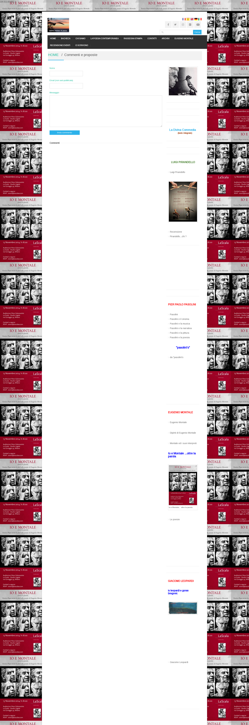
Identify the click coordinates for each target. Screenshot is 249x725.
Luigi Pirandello (177, 172)
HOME (53, 38)
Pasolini (174, 314)
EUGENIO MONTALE (184, 38)
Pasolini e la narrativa (181, 328)
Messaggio (54, 93)
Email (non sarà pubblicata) (61, 80)
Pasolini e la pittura (179, 333)
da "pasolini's (176, 357)
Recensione (176, 232)
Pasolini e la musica (180, 323)
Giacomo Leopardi (179, 662)
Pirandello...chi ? (178, 236)
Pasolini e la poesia (180, 337)
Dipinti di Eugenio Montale (183, 433)
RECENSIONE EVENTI (60, 45)
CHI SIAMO (80, 38)
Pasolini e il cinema (179, 319)
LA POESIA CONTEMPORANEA (105, 38)
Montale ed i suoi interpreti (183, 443)
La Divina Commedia (182, 130)
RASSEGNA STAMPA (133, 38)
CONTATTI (152, 38)
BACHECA (65, 38)
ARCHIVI (165, 38)
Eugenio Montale (178, 422)
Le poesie (175, 519)
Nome (52, 68)
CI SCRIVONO (81, 45)
